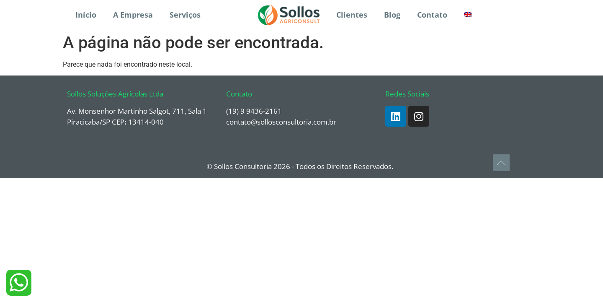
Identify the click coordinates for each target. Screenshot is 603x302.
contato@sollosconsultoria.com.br (281, 122)
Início (85, 15)
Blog (392, 15)
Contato (432, 15)
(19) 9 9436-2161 (254, 111)
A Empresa (133, 15)
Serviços (185, 15)
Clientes (351, 15)
